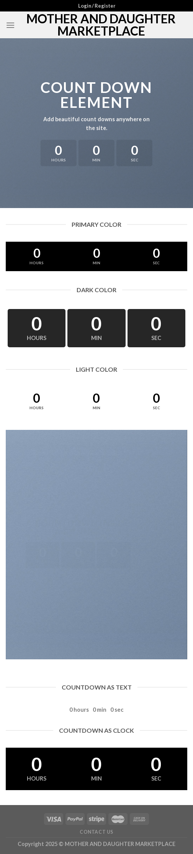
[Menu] (10, 25)
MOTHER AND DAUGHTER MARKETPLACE (101, 25)
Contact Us (96, 832)
